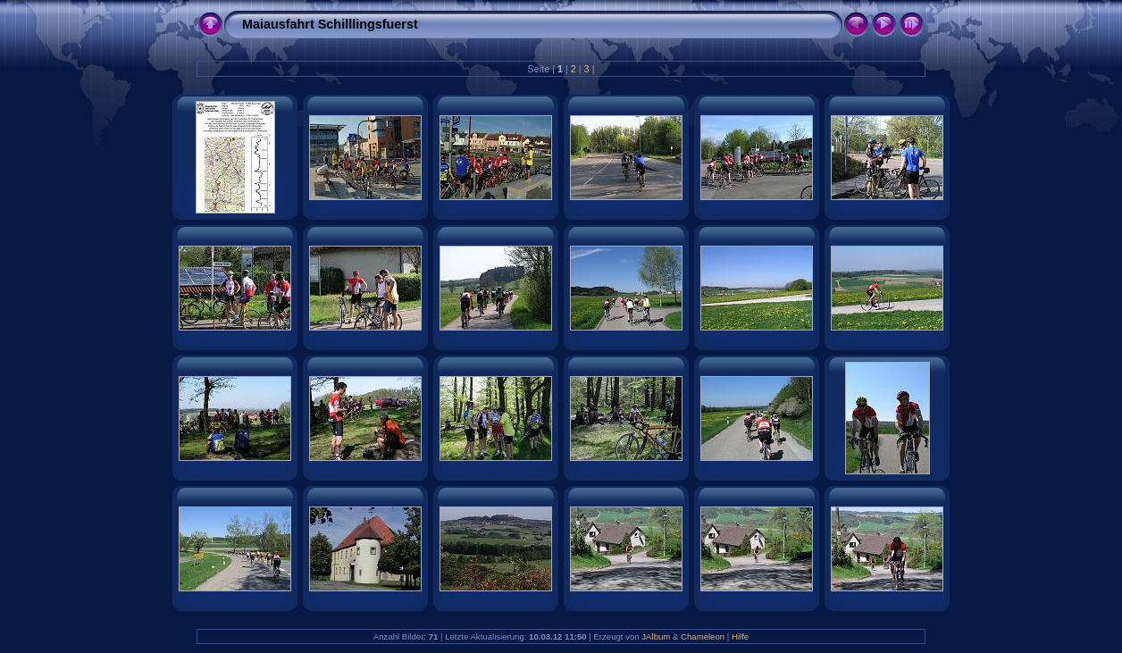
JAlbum (655, 636)
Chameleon (702, 636)
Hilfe (740, 636)
